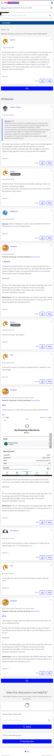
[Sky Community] (12, 2)
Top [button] (28, 752)
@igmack (7, 121)
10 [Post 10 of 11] (5, 588)
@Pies (4, 405)
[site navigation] (2, 3)
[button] (51, 39)
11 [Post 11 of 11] (5, 668)
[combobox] (24, 15)
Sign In (51, 3)
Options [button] (3, 29)
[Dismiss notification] (51, 7)
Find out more (35, 257)
